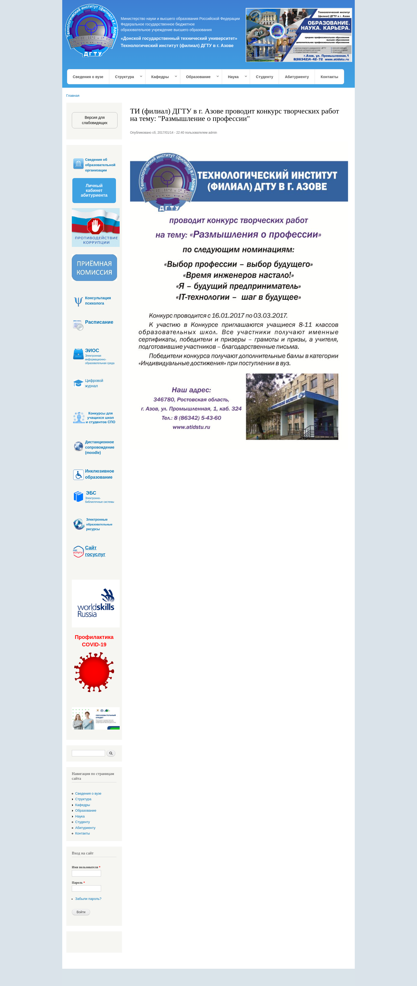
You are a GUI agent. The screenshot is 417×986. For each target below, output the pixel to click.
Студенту (264, 77)
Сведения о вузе (88, 77)
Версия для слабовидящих (94, 120)
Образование (200, 77)
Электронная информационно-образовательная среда (99, 359)
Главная (72, 96)
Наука (234, 77)
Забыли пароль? (88, 899)
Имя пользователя (86, 867)
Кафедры (161, 77)
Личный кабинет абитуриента (94, 190)
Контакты (329, 77)
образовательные (99, 524)
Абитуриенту (297, 77)
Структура (126, 77)
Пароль (78, 882)
